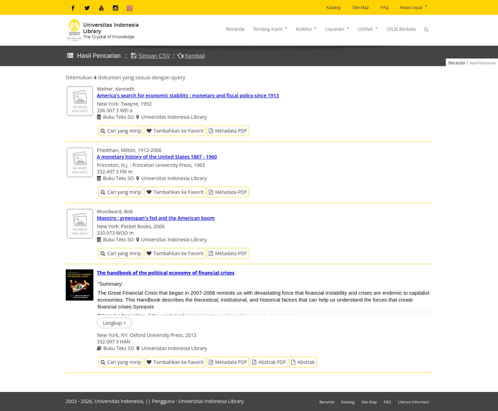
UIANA (368, 29)
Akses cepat (414, 7)
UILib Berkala (401, 29)
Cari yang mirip (121, 130)
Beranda (235, 29)
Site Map (360, 7)
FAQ (384, 7)
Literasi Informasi (413, 401)
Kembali (195, 56)
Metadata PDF (228, 130)
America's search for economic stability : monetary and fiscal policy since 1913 (188, 95)
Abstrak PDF (269, 362)
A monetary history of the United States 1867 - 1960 (157, 156)
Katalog (333, 7)
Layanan (337, 29)
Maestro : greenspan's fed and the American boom (156, 218)
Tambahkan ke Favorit (175, 130)
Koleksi (306, 29)
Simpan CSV (154, 56)
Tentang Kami (270, 29)
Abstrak (303, 362)
